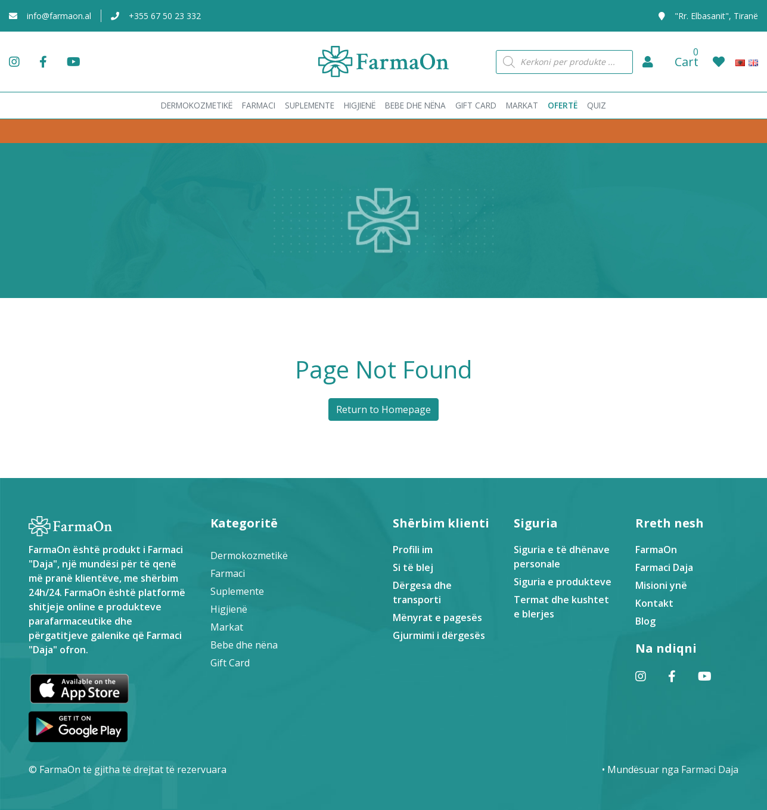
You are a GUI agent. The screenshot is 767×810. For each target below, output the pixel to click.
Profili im (413, 549)
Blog (645, 621)
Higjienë (228, 609)
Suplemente (237, 591)
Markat (226, 627)
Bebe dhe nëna (244, 644)
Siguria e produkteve (562, 581)
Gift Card (230, 662)
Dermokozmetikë (249, 555)
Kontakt (654, 603)
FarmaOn (656, 549)
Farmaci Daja (664, 567)
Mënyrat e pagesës (437, 617)
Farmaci (227, 573)
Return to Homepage (383, 409)
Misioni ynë (661, 585)
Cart (686, 62)
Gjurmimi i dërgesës (439, 635)
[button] (648, 62)
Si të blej (413, 567)
